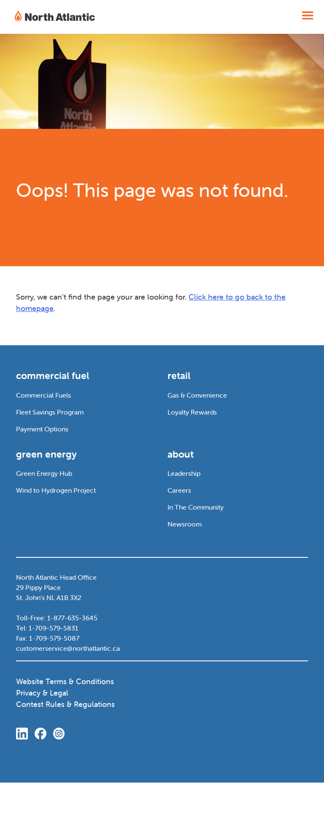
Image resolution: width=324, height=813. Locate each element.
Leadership (183, 473)
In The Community (195, 507)
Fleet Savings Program (50, 412)
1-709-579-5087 (54, 638)
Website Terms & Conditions (65, 681)
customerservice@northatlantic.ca (68, 648)
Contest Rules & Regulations (65, 704)
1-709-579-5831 (53, 628)
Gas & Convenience (197, 395)
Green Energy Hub (44, 473)
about (180, 454)
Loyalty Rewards (192, 412)
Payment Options (42, 429)
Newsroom (184, 524)
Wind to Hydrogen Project (56, 490)
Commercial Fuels (43, 395)
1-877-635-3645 (72, 618)
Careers (179, 490)
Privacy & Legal (42, 693)
